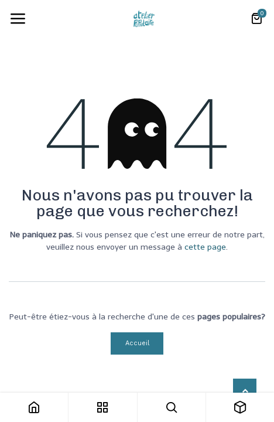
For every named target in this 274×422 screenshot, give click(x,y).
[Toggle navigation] (17, 19)
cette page (205, 247)
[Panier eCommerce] (256, 19)
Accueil (137, 343)
